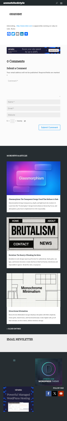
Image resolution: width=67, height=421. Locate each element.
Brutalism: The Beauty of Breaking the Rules (25, 255)
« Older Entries (14, 329)
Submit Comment (49, 127)
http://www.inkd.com (24, 26)
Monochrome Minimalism (18, 311)
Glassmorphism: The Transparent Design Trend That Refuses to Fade (33, 199)
